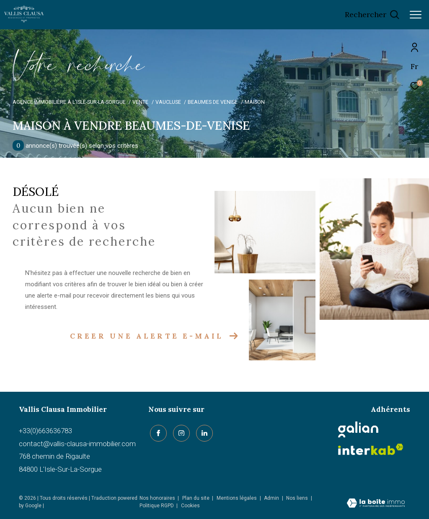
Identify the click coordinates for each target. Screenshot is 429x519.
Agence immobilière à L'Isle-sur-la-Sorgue (69, 102)
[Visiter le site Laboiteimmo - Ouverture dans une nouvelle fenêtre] (375, 503)
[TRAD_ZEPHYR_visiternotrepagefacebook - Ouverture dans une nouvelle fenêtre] (156, 431)
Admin (272, 498)
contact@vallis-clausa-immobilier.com (77, 443)
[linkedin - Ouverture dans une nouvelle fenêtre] (202, 431)
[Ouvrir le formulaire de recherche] (372, 14)
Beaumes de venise (213, 102)
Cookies (190, 506)
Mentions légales (237, 498)
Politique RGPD (157, 506)
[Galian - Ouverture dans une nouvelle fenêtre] (358, 429)
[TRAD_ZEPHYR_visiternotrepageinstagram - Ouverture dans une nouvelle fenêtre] (179, 431)
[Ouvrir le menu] (415, 14)
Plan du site (196, 498)
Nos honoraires (157, 498)
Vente (140, 102)
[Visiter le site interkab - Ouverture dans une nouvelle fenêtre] (370, 449)
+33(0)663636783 (45, 431)
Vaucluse (168, 102)
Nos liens (297, 498)
